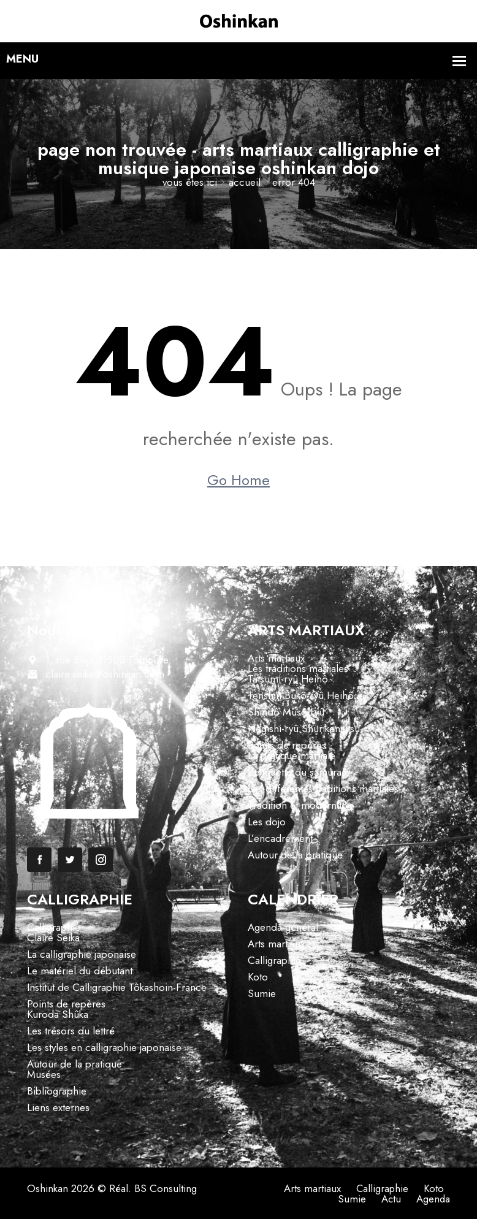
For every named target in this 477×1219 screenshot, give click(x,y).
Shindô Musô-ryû (286, 712)
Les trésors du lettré (71, 1030)
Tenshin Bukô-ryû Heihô (301, 695)
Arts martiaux (276, 658)
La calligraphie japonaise (81, 954)
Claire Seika (53, 937)
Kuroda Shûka (57, 1014)
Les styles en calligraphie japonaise (104, 1047)
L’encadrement (280, 838)
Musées (44, 1074)
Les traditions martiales (298, 668)
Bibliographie (56, 1090)
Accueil (245, 182)
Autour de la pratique (295, 854)
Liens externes (58, 1107)
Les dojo (267, 821)
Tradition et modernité (297, 805)
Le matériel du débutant (79, 970)
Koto (258, 976)
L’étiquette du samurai (296, 772)
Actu (390, 1199)
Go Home (238, 480)
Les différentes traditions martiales (323, 788)
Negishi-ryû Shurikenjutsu (304, 728)
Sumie (262, 993)
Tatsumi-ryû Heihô (288, 678)
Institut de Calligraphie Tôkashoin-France (117, 987)
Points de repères (287, 745)
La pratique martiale (291, 755)
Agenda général (283, 927)
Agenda (433, 1199)
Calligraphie (53, 927)
